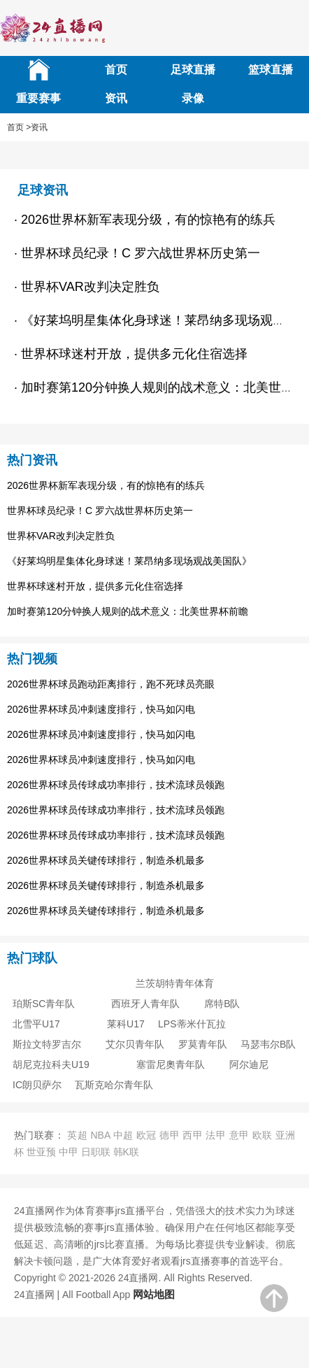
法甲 (216, 1135)
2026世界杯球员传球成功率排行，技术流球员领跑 (115, 784)
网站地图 (154, 1294)
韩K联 (126, 1151)
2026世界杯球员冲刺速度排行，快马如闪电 (101, 709)
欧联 (262, 1135)
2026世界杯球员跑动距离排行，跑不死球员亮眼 (111, 684)
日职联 (95, 1151)
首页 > (19, 127)
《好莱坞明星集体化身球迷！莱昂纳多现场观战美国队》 (129, 561)
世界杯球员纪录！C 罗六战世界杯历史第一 (100, 510)
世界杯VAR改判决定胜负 (61, 535)
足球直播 (193, 70)
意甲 (239, 1135)
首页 (116, 70)
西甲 (192, 1135)
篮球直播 (270, 70)
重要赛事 (38, 98)
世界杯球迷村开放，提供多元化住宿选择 (95, 586)
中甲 (68, 1151)
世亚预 (41, 1151)
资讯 (116, 98)
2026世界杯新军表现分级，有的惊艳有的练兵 (106, 485)
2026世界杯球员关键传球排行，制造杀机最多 (106, 860)
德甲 (169, 1135)
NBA (100, 1135)
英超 (77, 1135)
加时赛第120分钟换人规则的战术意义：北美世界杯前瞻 (127, 611)
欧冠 (146, 1135)
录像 (193, 98)
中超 (123, 1135)
